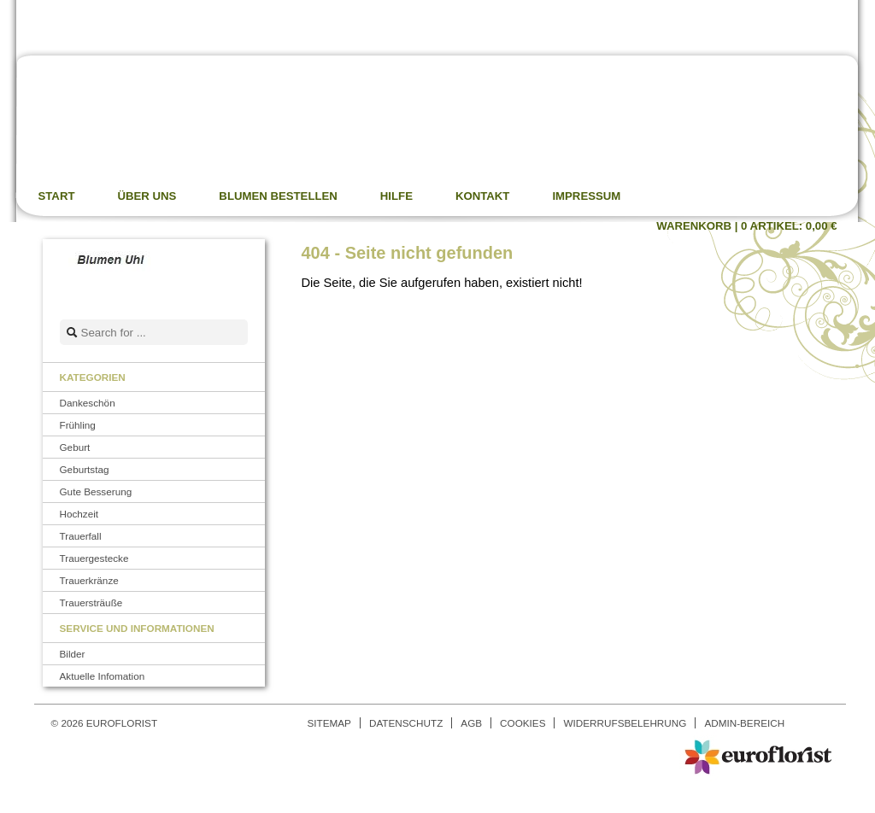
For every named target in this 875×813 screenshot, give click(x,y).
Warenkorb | (746, 225)
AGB (471, 722)
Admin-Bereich (744, 722)
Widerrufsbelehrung (624, 722)
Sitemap (329, 722)
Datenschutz (406, 722)
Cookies (522, 722)
